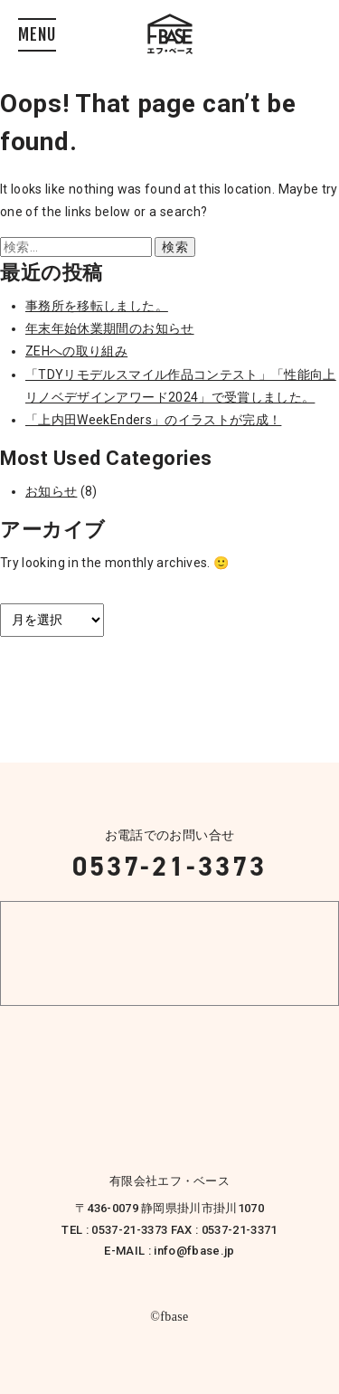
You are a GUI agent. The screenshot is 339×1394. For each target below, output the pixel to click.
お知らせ (51, 491)
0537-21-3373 (169, 867)
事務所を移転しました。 (96, 306)
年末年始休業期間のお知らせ (109, 328)
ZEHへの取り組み (76, 351)
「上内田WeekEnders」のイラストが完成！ (153, 420)
